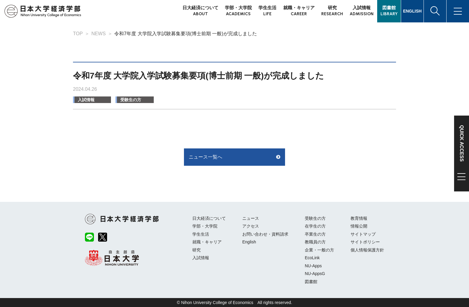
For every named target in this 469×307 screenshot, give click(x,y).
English (249, 242)
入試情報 (86, 99)
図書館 (311, 281)
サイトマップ (363, 234)
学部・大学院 (204, 226)
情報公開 (359, 226)
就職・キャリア (207, 242)
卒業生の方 (315, 234)
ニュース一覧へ (205, 156)
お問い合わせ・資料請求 (265, 234)
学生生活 (200, 234)
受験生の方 (130, 99)
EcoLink (312, 257)
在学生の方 (315, 226)
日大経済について (209, 218)
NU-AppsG (315, 273)
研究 (196, 250)
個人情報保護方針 (367, 250)
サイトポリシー (365, 242)
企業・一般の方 (319, 250)
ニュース (250, 218)
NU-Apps (313, 265)
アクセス (250, 226)
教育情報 (359, 218)
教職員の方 (315, 242)
